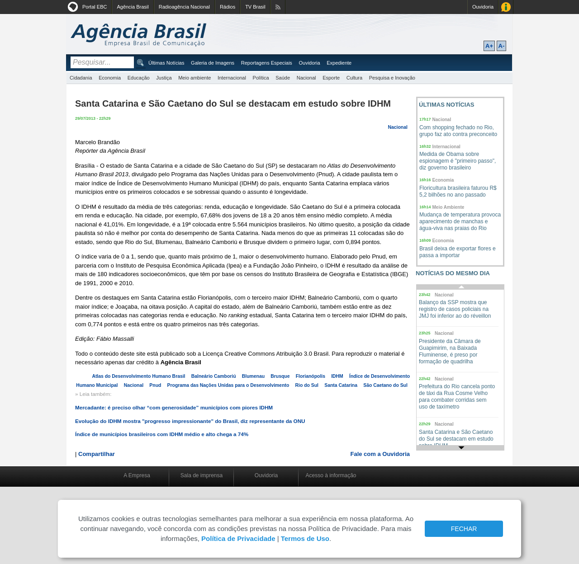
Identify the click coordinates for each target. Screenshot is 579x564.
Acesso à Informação (506, 7)
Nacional (306, 77)
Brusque (280, 376)
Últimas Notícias (166, 63)
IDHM (337, 376)
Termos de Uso (305, 538)
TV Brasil (255, 6)
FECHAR (464, 528)
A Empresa (136, 475)
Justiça (163, 77)
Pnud (155, 385)
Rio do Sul (306, 385)
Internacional (232, 77)
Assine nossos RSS (278, 7)
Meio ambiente (194, 77)
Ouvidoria (483, 6)
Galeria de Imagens (212, 63)
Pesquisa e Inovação (392, 77)
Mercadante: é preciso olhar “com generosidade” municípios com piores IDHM (174, 407)
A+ (489, 45)
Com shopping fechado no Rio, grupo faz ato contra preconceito (458, 130)
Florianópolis (310, 376)
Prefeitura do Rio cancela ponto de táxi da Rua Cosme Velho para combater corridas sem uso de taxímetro (457, 396)
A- (501, 45)
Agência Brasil (132, 6)
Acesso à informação (330, 475)
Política (261, 77)
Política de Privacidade (238, 538)
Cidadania (81, 77)
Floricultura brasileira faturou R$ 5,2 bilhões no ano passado (458, 191)
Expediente (339, 63)
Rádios (227, 6)
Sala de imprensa (201, 475)
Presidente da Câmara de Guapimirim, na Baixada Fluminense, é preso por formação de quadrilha (450, 351)
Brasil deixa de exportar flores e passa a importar (457, 251)
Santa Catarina (340, 385)
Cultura (354, 77)
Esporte (331, 77)
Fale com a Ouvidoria (380, 454)
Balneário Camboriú (213, 376)
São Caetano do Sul (385, 385)
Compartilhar (96, 454)
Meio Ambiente (448, 207)
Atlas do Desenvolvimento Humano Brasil (138, 376)
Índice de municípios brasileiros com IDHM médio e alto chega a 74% (161, 434)
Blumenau (253, 376)
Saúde (282, 77)
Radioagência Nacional (184, 6)
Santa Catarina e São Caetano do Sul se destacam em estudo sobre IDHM (456, 439)
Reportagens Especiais (266, 63)
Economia (110, 77)
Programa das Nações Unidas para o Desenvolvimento (228, 385)
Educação (139, 77)
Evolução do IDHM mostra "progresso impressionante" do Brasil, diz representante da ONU (190, 421)
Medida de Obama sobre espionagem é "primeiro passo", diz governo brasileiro (457, 161)
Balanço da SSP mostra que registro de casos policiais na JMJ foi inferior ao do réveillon (455, 309)
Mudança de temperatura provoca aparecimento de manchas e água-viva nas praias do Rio (460, 221)
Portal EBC (94, 6)
